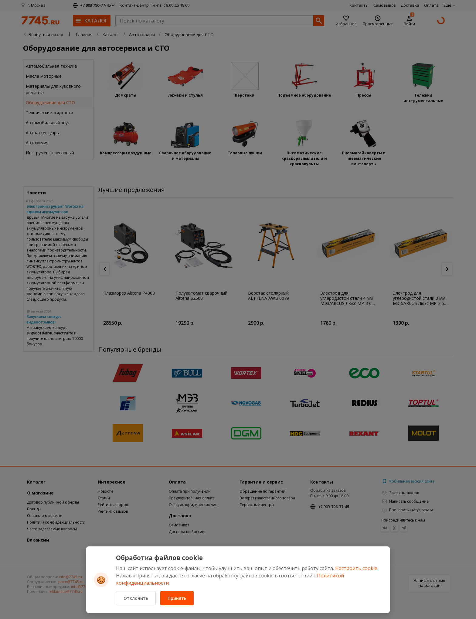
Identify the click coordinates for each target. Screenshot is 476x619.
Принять (177, 598)
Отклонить (136, 598)
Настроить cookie (356, 568)
